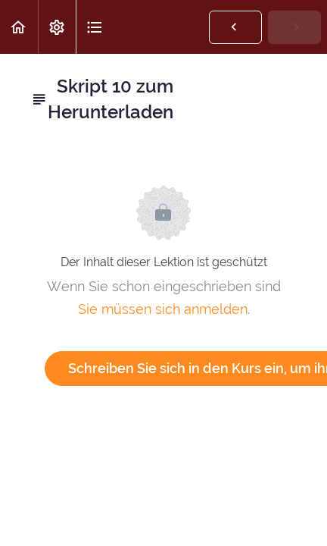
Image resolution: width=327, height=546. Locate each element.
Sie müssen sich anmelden (163, 309)
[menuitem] (57, 27)
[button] (19, 27)
